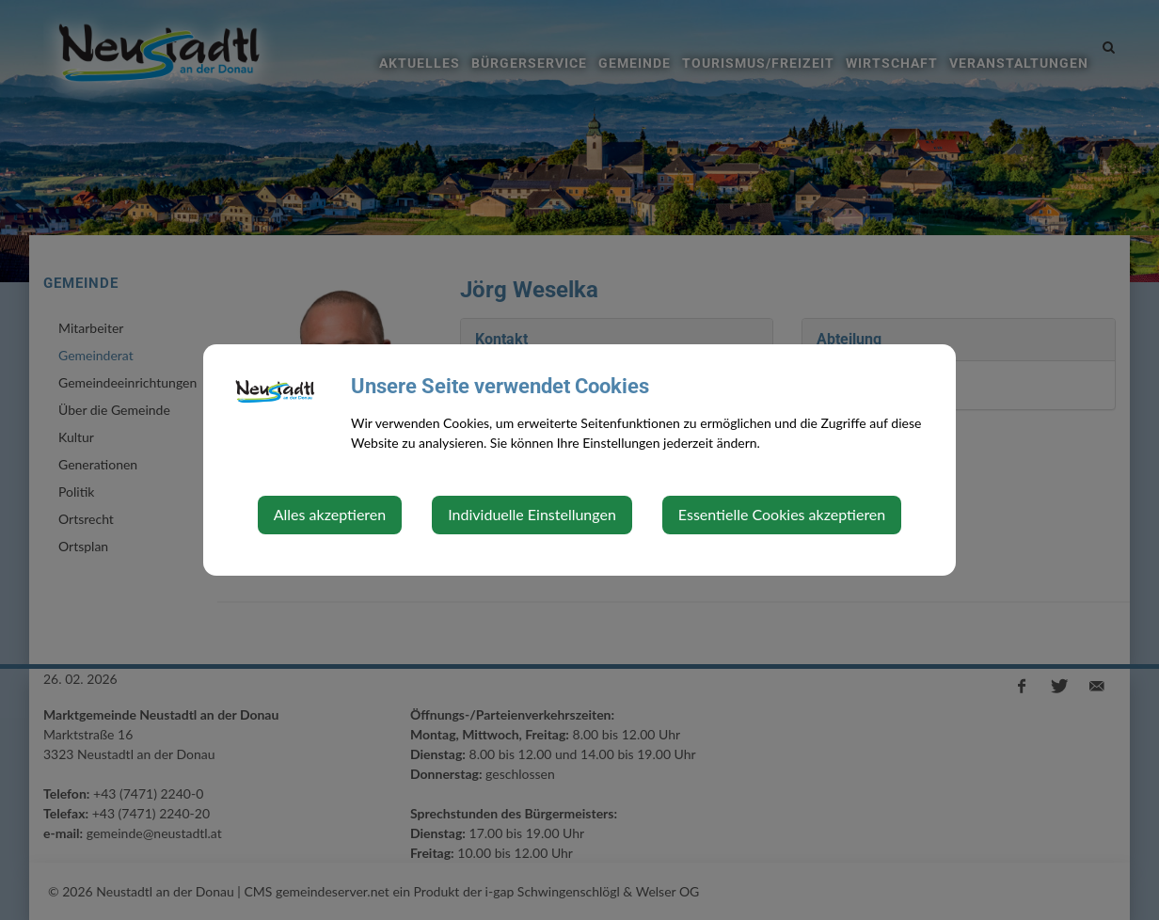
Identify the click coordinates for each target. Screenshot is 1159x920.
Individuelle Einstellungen (532, 514)
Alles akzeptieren (330, 514)
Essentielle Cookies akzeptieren (781, 514)
